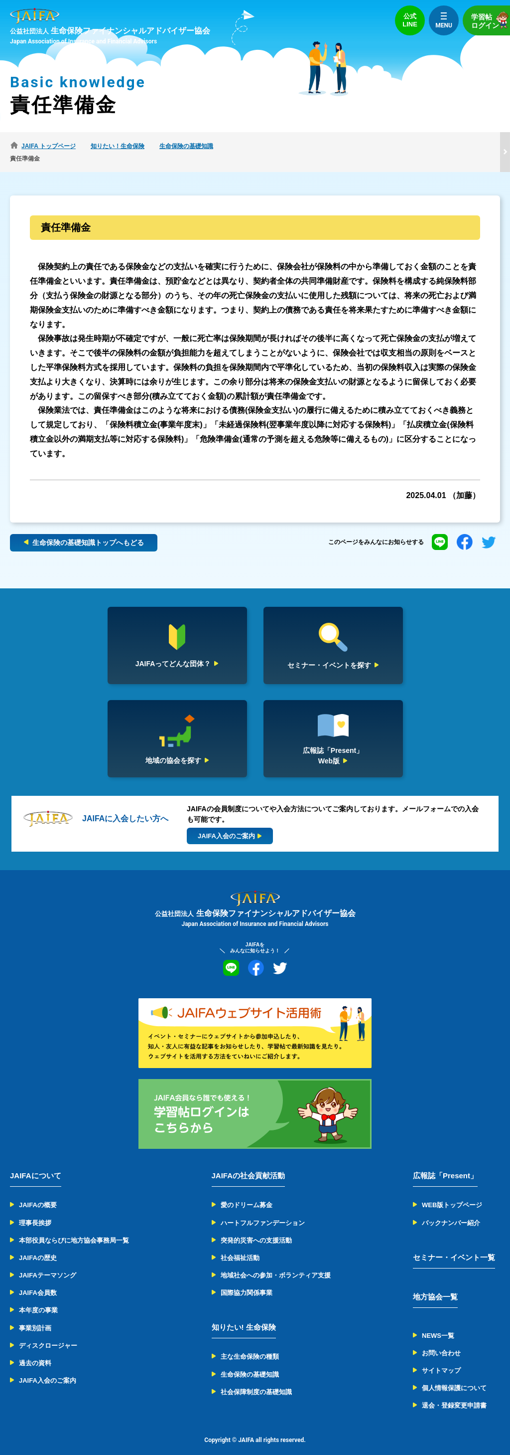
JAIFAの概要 (38, 1192)
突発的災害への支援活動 (256, 1228)
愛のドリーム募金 (246, 1192)
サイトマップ (441, 1358)
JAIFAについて (35, 1163)
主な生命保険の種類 (250, 1344)
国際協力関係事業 (246, 1280)
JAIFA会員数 (38, 1280)
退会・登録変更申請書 (454, 1393)
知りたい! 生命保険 (244, 1314)
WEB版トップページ (452, 1192)
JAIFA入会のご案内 (47, 1368)
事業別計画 (35, 1315)
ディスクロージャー (48, 1333)
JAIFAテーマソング (47, 1263)
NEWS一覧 (438, 1323)
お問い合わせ (441, 1340)
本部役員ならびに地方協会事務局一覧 (74, 1228)
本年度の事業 (38, 1297)
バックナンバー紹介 (451, 1210)
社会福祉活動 (240, 1245)
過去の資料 (35, 1350)
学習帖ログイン (490, 20)
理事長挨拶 (35, 1210)
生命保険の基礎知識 (250, 1361)
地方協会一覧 (435, 1284)
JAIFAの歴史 (38, 1245)
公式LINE (409, 20)
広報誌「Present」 (445, 1163)
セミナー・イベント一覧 (454, 1245)
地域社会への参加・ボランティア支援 (276, 1263)
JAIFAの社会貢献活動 (248, 1163)
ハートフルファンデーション (263, 1210)
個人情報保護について (454, 1375)
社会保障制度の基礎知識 (256, 1379)
